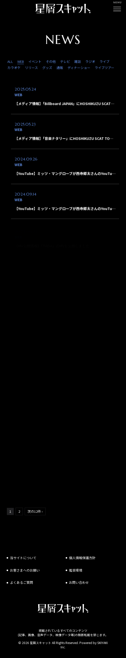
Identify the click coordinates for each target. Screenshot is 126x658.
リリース (31, 68)
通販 (60, 68)
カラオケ (14, 68)
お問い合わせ (79, 582)
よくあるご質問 (21, 582)
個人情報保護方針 (82, 557)
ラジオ (90, 62)
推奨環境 (75, 570)
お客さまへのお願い (25, 570)
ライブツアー (104, 68)
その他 (51, 62)
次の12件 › (35, 511)
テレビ (65, 62)
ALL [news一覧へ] (10, 62)
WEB (20, 62)
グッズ (47, 68)
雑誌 (77, 62)
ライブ (104, 62)
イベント (34, 62)
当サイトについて (23, 557)
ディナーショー (78, 68)
